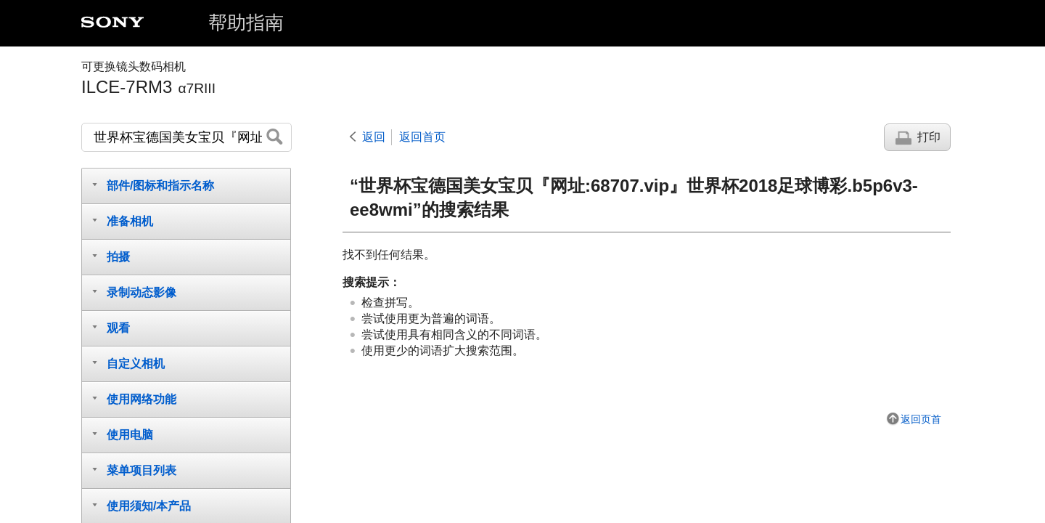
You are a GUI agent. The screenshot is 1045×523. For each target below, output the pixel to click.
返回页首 (921, 419)
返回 (373, 137)
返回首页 (422, 137)
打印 (928, 137)
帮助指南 (246, 22)
